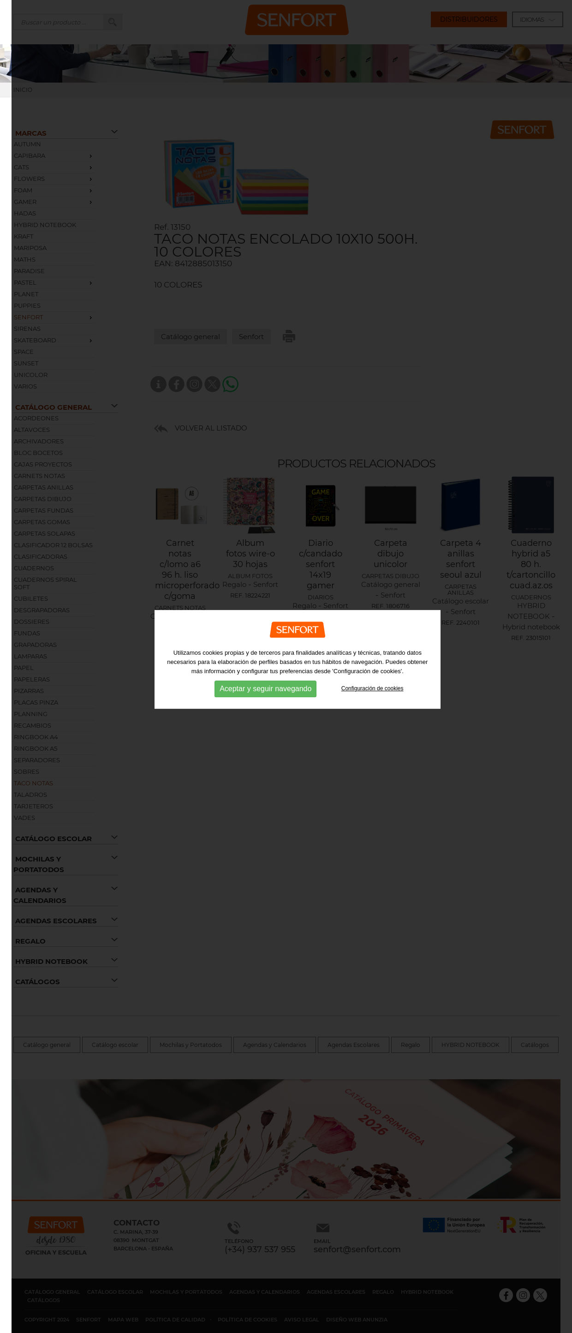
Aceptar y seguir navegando (265, 671)
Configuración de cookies (372, 671)
